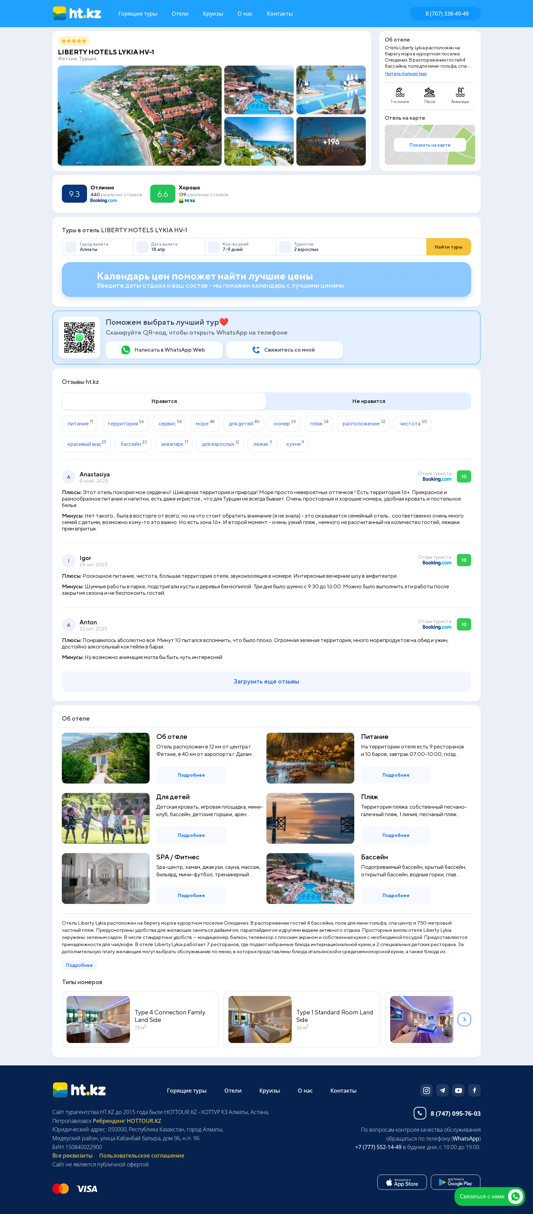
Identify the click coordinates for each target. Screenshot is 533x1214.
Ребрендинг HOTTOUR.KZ (126, 1121)
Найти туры (449, 247)
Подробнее (191, 775)
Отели (180, 13)
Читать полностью (406, 73)
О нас (245, 13)
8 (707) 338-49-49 (447, 13)
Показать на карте (430, 145)
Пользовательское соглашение (141, 1155)
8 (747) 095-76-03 (456, 1113)
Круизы (213, 13)
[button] (464, 1019)
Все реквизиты (72, 1155)
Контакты (280, 13)
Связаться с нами (491, 1196)
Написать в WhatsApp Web (169, 350)
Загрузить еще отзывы (266, 681)
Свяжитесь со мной (289, 350)
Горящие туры (137, 13)
